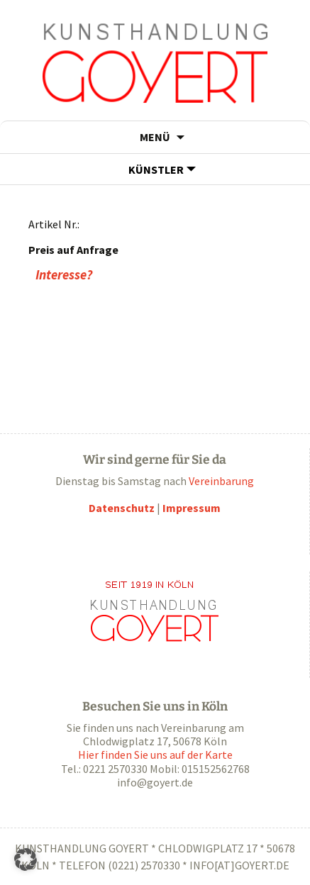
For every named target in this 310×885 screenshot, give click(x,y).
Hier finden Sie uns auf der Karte (155, 754)
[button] (25, 859)
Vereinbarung (221, 481)
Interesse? (63, 275)
